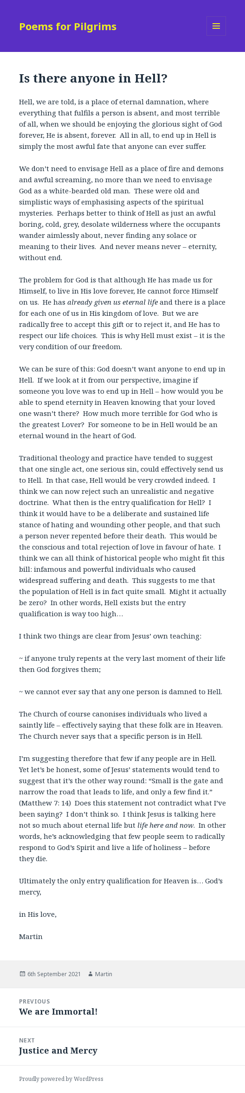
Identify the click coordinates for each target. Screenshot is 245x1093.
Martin (103, 974)
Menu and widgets (216, 35)
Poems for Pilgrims (67, 26)
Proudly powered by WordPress (61, 1079)
